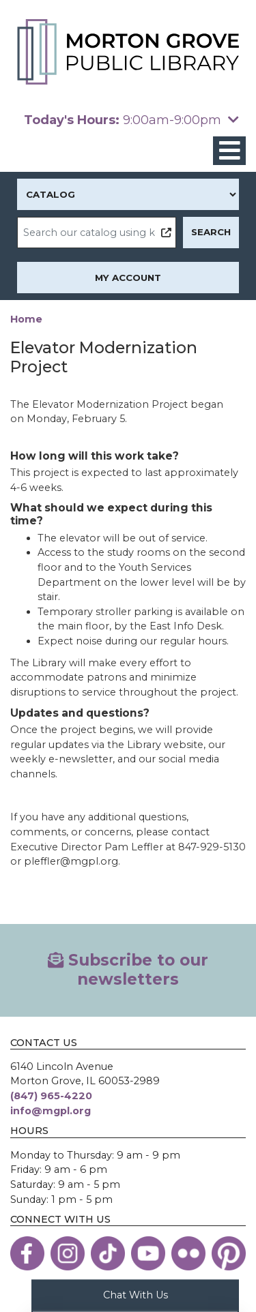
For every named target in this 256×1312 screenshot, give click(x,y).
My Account (128, 277)
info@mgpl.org (50, 1111)
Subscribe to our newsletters (128, 970)
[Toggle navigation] (229, 151)
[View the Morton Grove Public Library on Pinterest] (229, 1253)
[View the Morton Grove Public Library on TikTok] (108, 1253)
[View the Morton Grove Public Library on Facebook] (27, 1253)
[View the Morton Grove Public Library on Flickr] (188, 1253)
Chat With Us (135, 1294)
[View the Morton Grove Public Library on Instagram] (68, 1253)
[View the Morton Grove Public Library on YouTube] (148, 1253)
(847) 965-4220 (51, 1096)
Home (26, 319)
